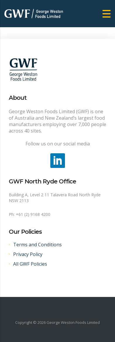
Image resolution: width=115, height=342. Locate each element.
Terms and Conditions (37, 244)
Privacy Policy (27, 254)
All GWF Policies (30, 264)
